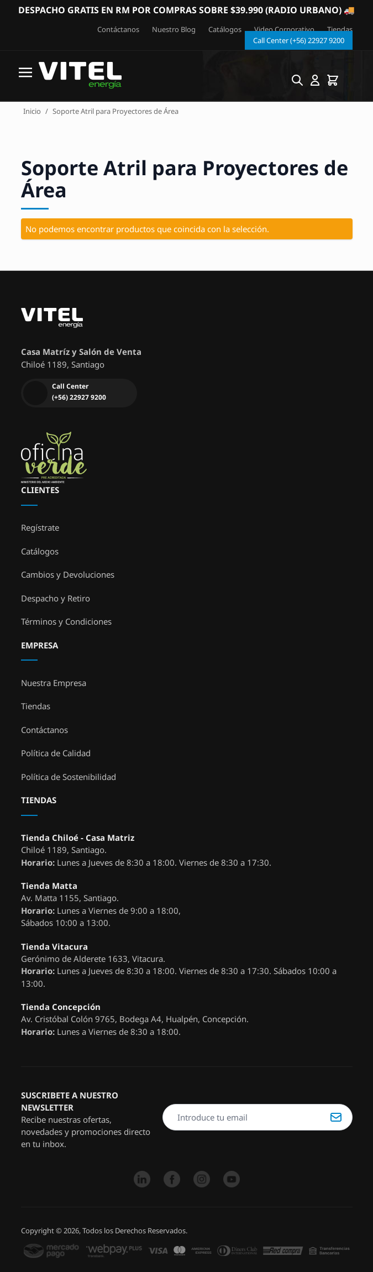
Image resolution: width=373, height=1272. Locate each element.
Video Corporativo (284, 29)
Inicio (32, 111)
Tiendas (340, 29)
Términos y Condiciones (66, 621)
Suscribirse (336, 1117)
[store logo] (80, 76)
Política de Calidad (56, 752)
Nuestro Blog (174, 29)
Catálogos (224, 29)
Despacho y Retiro (55, 598)
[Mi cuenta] (315, 80)
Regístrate (40, 527)
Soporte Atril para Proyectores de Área (115, 111)
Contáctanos (118, 29)
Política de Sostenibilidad (68, 776)
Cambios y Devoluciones (67, 574)
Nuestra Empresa (53, 682)
